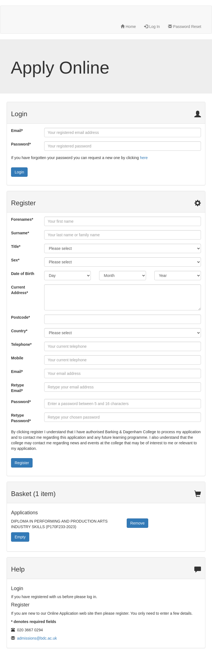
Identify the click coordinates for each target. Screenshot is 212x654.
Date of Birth (22, 273)
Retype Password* (21, 418)
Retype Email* (17, 388)
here (144, 157)
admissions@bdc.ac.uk (37, 638)
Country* (19, 331)
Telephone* (21, 344)
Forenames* (22, 219)
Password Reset (184, 26)
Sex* (15, 260)
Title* (15, 246)
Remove (137, 523)
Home (128, 26)
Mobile (17, 358)
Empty (20, 537)
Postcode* (20, 317)
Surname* (20, 233)
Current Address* (19, 290)
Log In (152, 26)
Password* (21, 144)
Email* (17, 130)
